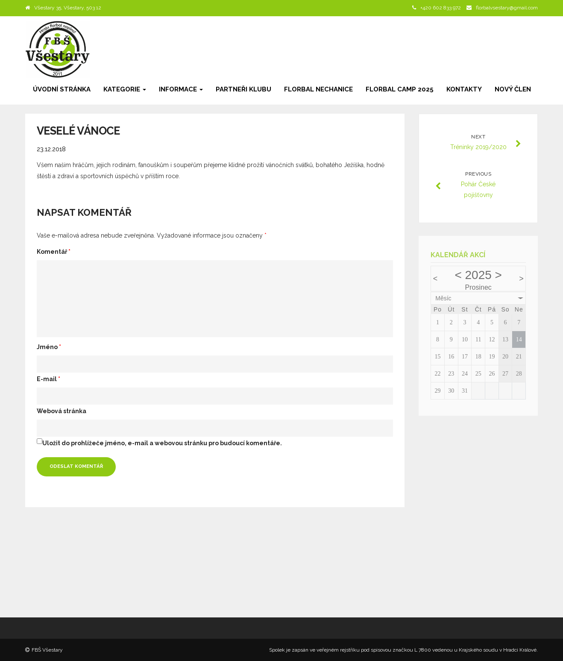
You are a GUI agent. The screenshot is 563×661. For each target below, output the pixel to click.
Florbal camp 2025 (400, 89)
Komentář (53, 251)
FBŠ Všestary (47, 650)
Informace (181, 89)
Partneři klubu (243, 89)
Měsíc (443, 298)
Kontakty (464, 89)
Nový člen (513, 89)
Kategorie (124, 89)
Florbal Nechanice (318, 89)
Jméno (49, 347)
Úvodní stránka (62, 89)
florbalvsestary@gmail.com (507, 8)
